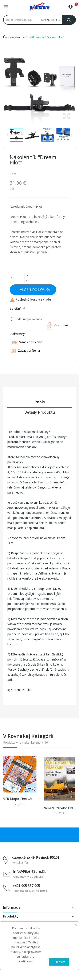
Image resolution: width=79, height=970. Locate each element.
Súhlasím (59, 962)
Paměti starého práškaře (59, 808)
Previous (2, 89)
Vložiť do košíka (34, 289)
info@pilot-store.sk (29, 871)
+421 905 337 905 (26, 885)
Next (77, 89)
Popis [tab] (39, 401)
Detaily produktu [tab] (39, 412)
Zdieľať (24, 308)
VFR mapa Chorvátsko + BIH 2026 (19, 799)
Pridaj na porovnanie (26, 319)
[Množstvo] (17, 278)
